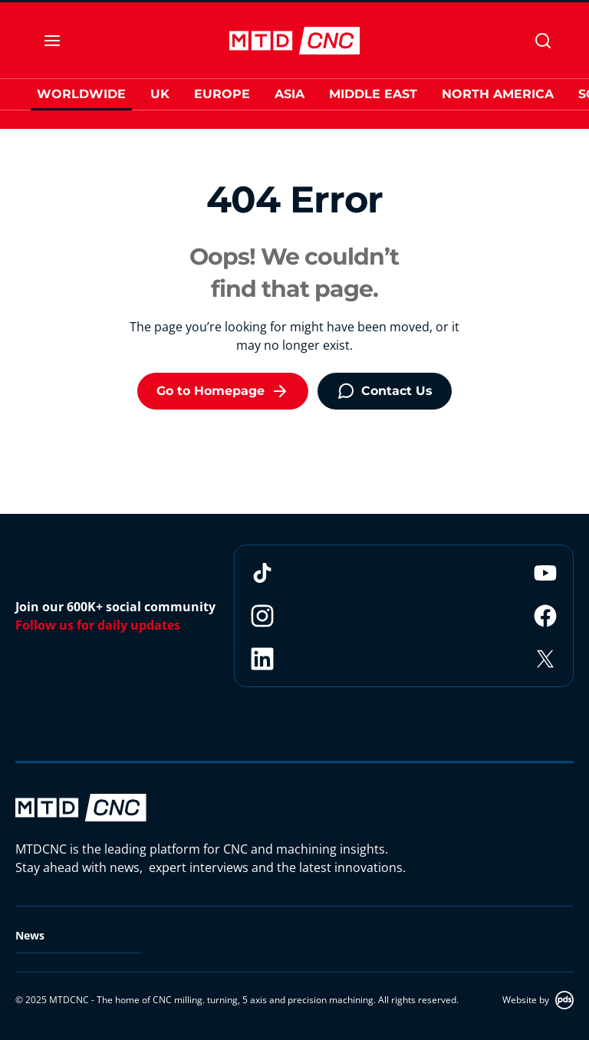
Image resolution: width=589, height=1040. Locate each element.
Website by (538, 1000)
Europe (222, 94)
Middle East (373, 94)
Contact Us (385, 391)
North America (498, 94)
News (29, 935)
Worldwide (81, 94)
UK (159, 94)
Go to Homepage (222, 391)
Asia (289, 94)
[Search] (543, 40)
